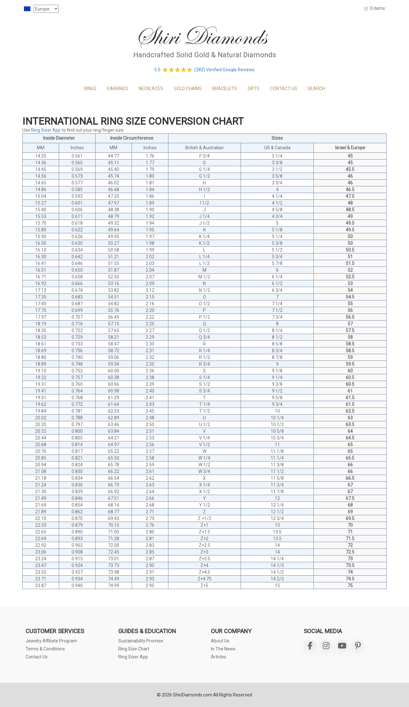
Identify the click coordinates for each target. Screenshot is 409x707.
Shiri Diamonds (200, 36)
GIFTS (253, 88)
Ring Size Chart (133, 648)
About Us (220, 640)
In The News (223, 648)
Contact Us (37, 656)
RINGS (90, 88)
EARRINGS (117, 88)
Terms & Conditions (45, 648)
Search (316, 88)
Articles (218, 656)
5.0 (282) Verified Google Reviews (204, 69)
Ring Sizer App (46, 130)
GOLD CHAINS (188, 88)
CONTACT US (283, 88)
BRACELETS (224, 88)
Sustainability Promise (140, 640)
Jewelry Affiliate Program (51, 640)
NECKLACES (151, 88)
